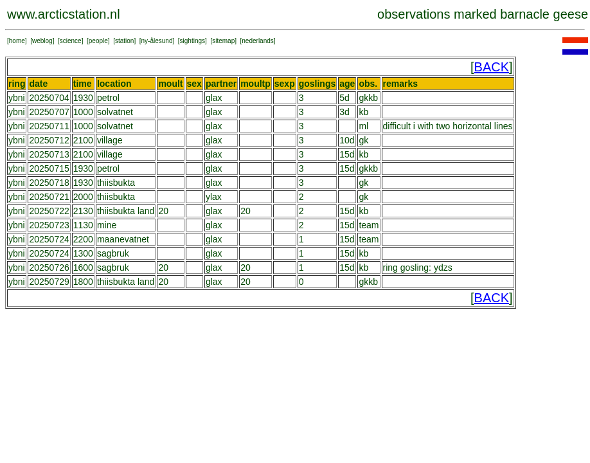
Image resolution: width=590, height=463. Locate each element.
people (98, 40)
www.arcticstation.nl (63, 14)
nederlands (257, 40)
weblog (42, 40)
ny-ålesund (157, 40)
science (71, 40)
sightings (192, 40)
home (17, 40)
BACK (491, 67)
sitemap (223, 40)
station (124, 40)
